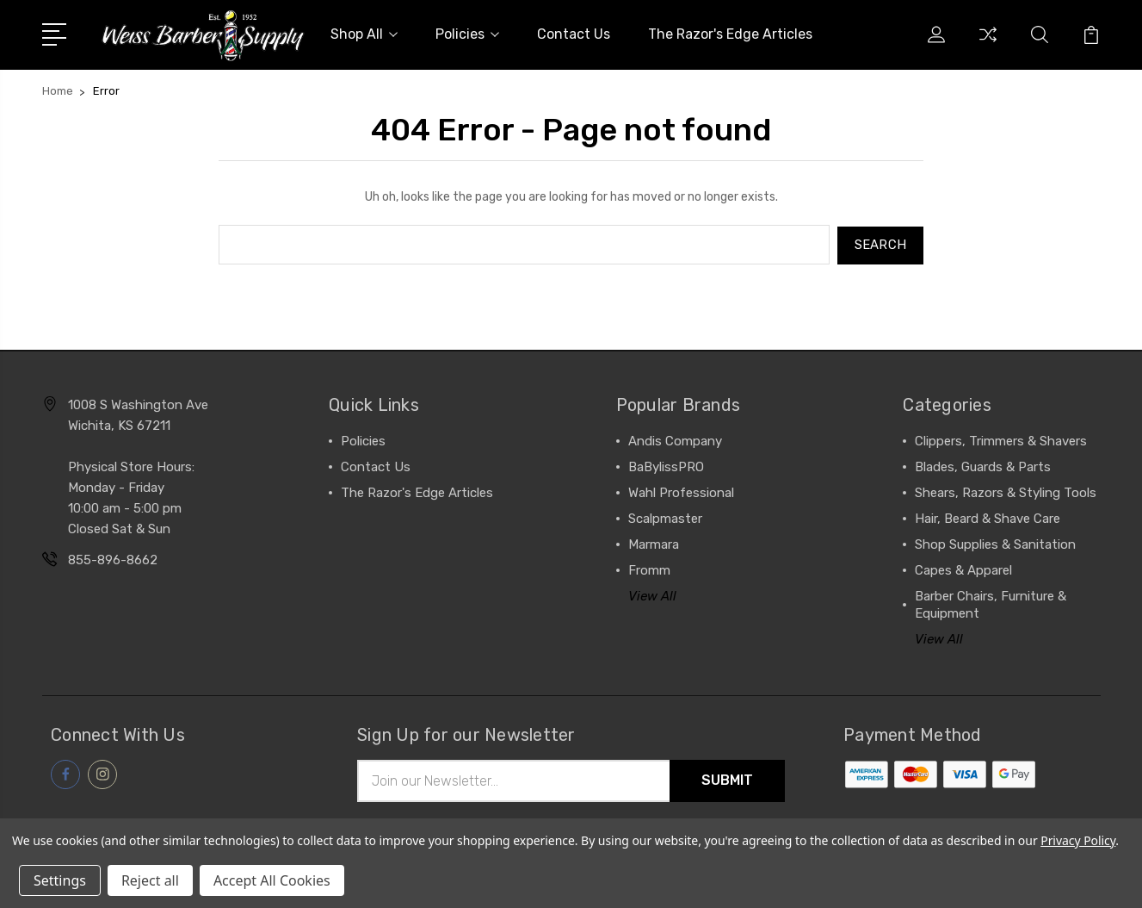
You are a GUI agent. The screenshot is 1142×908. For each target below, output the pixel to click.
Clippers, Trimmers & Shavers (1001, 439)
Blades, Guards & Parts (983, 465)
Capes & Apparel (963, 568)
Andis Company (675, 439)
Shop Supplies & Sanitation (995, 542)
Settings (60, 880)
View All (652, 594)
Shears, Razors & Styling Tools (1005, 491)
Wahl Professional (681, 491)
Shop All (364, 34)
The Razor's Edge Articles (730, 34)
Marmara (653, 542)
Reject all (150, 880)
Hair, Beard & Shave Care (987, 517)
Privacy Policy (1077, 840)
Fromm (649, 568)
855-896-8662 (112, 558)
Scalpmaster (665, 517)
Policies (467, 34)
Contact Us (573, 34)
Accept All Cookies (271, 880)
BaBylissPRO (666, 465)
